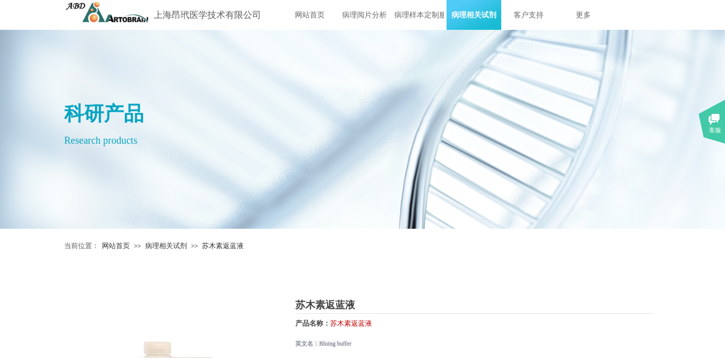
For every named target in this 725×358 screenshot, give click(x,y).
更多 (583, 15)
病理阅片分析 (364, 15)
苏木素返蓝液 (223, 246)
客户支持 (529, 15)
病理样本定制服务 (419, 15)
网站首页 (310, 15)
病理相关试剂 (474, 15)
